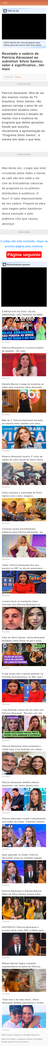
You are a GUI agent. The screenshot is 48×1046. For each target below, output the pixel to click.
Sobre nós (5, 1039)
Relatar (18, 77)
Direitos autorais (7, 1042)
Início (5, 3)
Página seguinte (24, 254)
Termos (30, 1039)
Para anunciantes (22, 1042)
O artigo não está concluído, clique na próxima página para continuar (24, 244)
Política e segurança (18, 1039)
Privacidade (37, 1039)
